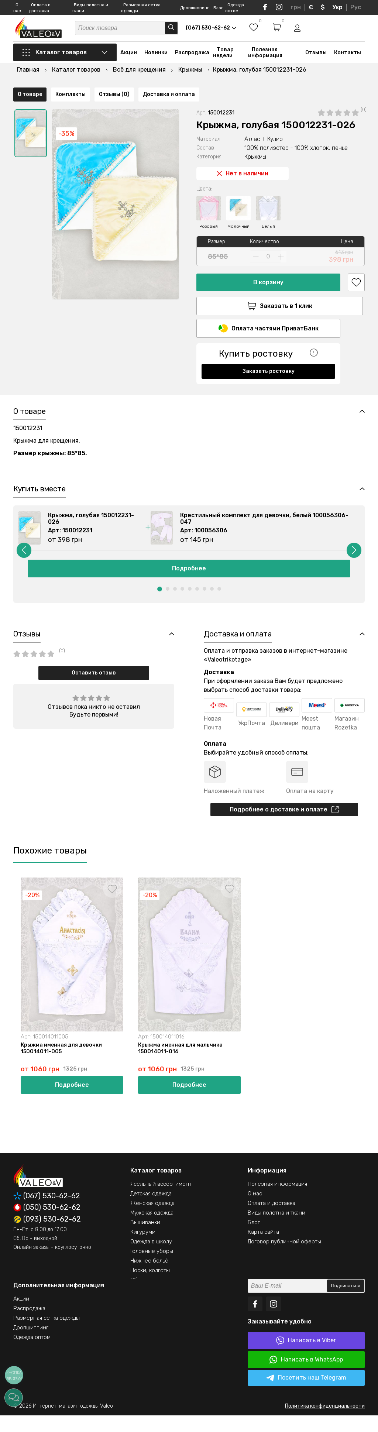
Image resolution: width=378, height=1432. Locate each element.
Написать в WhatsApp (306, 1376)
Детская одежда (151, 1210)
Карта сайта (263, 1248)
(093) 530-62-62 (47, 1236)
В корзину (268, 268)
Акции (128, 60)
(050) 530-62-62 (46, 1224)
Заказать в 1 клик (268, 292)
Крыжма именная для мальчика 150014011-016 (182, 1064)
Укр (337, 7)
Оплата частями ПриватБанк (269, 316)
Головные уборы (151, 1267)
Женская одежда (152, 1219)
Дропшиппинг (194, 7)
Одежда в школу (151, 1258)
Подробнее (189, 580)
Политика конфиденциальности (325, 1422)
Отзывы (316, 60)
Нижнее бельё (149, 1277)
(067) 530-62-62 (46, 1212)
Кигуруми (142, 1248)
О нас (255, 1210)
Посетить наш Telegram (306, 1394)
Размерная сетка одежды (46, 1334)
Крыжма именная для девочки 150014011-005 (63, 1064)
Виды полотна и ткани (276, 1229)
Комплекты (70, 386)
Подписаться (345, 1302)
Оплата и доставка (271, 1219)
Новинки (156, 60)
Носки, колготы (150, 1287)
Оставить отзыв (94, 686)
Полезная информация (265, 60)
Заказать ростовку (269, 359)
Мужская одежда (151, 1229)
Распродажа (192, 60)
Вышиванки (145, 1239)
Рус (355, 7)
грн (296, 7)
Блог (218, 7)
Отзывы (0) (114, 386)
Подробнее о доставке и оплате (284, 823)
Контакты (347, 60)
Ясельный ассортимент (161, 1200)
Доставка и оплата (169, 386)
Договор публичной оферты (284, 1258)
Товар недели (223, 60)
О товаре (30, 386)
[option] (30, 119)
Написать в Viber (306, 1357)
